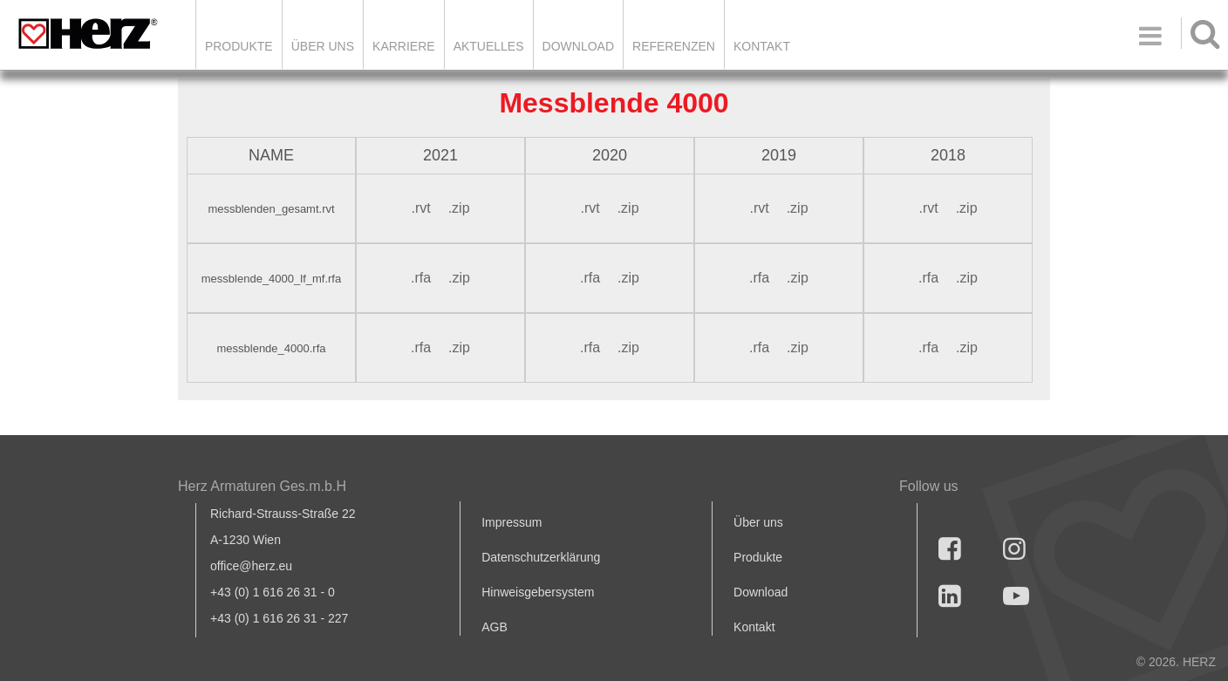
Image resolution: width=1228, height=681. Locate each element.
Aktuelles (489, 46)
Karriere (403, 46)
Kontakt (753, 627)
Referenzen (673, 46)
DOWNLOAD (578, 46)
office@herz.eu (251, 566)
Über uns (758, 522)
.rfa (421, 277)
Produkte (239, 46)
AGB (494, 627)
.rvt (420, 208)
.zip (459, 208)
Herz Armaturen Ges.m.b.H (262, 486)
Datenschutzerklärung (540, 557)
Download (760, 592)
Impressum (511, 522)
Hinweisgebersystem (537, 592)
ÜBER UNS (322, 46)
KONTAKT (761, 46)
